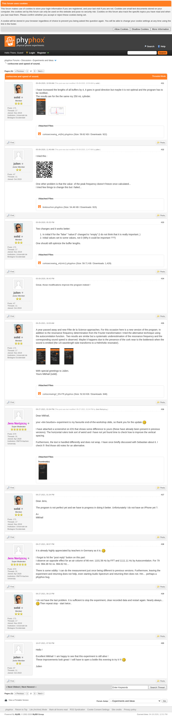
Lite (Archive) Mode (38, 709)
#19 (162, 594)
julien (16, 163)
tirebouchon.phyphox (52, 207)
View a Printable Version (19, 700)
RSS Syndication (77, 709)
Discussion (26, 60)
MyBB (17, 714)
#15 (162, 323)
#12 (162, 149)
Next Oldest (14, 687)
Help (163, 46)
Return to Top (21, 709)
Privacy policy (130, 709)
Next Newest (28, 687)
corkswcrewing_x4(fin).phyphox (57, 134)
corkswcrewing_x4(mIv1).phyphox (58, 263)
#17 (162, 495)
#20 (162, 643)
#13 (162, 222)
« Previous (19, 71)
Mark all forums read (58, 709)
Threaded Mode (159, 76)
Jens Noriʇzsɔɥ (101, 409)
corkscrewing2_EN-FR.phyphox (57, 394)
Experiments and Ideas (43, 60)
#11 (162, 83)
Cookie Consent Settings (98, 709)
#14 (162, 279)
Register (41, 53)
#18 (162, 544)
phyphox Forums (12, 60)
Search (150, 46)
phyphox (9, 709)
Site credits (117, 709)
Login (32, 53)
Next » (40, 71)
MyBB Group (38, 714)
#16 (162, 409)
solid (17, 97)
